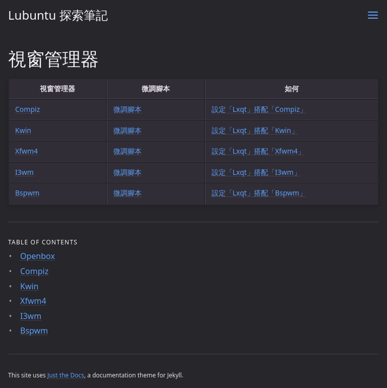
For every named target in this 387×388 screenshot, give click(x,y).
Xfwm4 (26, 151)
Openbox (37, 256)
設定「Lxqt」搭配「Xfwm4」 (258, 151)
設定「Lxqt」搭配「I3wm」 (256, 172)
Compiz (27, 109)
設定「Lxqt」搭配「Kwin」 (255, 130)
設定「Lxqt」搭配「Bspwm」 (259, 193)
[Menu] (373, 15)
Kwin (23, 130)
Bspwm (27, 193)
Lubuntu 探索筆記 (58, 15)
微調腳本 (127, 109)
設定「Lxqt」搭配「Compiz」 (259, 109)
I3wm (24, 172)
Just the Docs (65, 375)
